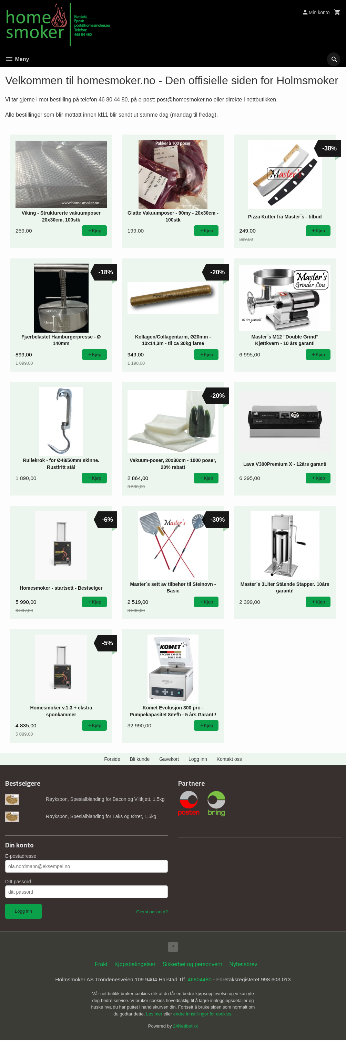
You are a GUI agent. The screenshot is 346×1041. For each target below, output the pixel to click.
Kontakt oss (229, 759)
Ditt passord (18, 881)
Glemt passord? (152, 911)
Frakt (101, 965)
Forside (112, 759)
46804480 (200, 980)
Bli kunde (140, 759)
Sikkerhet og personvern (192, 965)
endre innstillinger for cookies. (203, 1015)
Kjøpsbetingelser (134, 965)
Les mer (155, 1015)
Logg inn (198, 759)
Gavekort (169, 759)
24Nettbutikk (185, 1027)
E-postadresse (20, 856)
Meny (17, 59)
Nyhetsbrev (243, 965)
